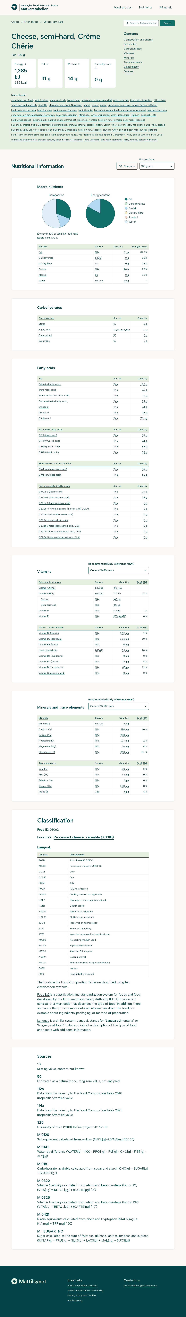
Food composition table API (82, 1285)
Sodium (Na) (45, 735)
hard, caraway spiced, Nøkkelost (140, 139)
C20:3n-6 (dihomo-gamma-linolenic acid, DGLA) (64, 508)
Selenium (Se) (46, 780)
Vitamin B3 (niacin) (48, 644)
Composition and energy (138, 39)
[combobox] (141, 23)
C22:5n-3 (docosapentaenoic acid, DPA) (60, 531)
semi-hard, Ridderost (134, 119)
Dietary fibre (45, 263)
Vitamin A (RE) (46, 593)
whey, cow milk (121, 100)
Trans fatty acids (47, 389)
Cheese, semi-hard (53, 21)
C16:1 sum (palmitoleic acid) (53, 469)
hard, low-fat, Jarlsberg (90, 129)
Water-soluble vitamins (51, 627)
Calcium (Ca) (45, 729)
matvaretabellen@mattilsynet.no (140, 1285)
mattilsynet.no (75, 1300)
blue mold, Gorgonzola (65, 129)
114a (97, 252)
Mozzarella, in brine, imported (97, 100)
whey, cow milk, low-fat (123, 124)
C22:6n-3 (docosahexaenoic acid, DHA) (59, 537)
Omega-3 (44, 406)
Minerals (129, 57)
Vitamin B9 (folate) (48, 661)
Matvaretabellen (34, 9)
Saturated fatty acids (50, 384)
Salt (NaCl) (44, 723)
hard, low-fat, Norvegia (110, 119)
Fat (40, 252)
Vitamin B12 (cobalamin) (51, 667)
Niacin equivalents (48, 650)
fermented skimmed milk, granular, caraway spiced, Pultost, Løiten (76, 124)
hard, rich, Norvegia (157, 110)
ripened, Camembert (114, 134)
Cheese (15, 21)
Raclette (42, 105)
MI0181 (98, 257)
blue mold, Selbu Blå (21, 129)
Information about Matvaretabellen (85, 1290)
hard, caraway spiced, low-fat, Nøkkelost (72, 134)
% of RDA (142, 582)
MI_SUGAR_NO (121, 329)
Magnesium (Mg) (47, 746)
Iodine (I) (43, 791)
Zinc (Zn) (43, 774)
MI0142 (99, 280)
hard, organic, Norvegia (65, 110)
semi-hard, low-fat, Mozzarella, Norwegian (33, 115)
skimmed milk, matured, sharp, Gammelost (54, 119)
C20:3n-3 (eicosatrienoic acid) (54, 503)
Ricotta (99, 134)
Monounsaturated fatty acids (54, 395)
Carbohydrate (46, 257)
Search (167, 23)
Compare (127, 166)
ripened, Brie (143, 124)
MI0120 (99, 723)
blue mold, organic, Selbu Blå (26, 124)
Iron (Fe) (43, 769)
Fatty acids (130, 44)
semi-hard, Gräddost (66, 115)
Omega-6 (44, 412)
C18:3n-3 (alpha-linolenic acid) (54, 497)
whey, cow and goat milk (24, 105)
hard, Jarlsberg (92, 139)
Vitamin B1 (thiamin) (49, 633)
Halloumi (135, 115)
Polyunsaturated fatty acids (53, 401)
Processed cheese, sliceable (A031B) (84, 837)
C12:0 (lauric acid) (48, 435)
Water (42, 280)
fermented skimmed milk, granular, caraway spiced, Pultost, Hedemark (47, 139)
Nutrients (145, 7)
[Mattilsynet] (28, 1281)
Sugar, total (44, 329)
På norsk (166, 7)
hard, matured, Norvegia (23, 110)
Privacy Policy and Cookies (82, 1295)
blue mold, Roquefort (141, 100)
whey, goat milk (58, 100)
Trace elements (133, 62)
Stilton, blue (160, 100)
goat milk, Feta (148, 115)
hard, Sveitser (41, 100)
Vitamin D (44, 610)
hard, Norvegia (44, 110)
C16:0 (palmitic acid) (49, 446)
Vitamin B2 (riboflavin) (50, 638)
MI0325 (99, 587)
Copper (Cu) (45, 786)
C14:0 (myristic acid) (49, 440)
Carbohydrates (133, 48)
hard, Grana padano (21, 119)
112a (97, 604)
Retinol (44, 599)
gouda (103, 105)
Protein (42, 269)
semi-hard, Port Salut (22, 100)
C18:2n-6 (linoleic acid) (50, 491)
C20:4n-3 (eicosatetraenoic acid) (56, 514)
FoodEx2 (43, 994)
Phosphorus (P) (47, 752)
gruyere (107, 129)
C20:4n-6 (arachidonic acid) (53, 520)
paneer (95, 105)
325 (97, 791)
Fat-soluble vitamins (50, 582)
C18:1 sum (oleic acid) (50, 474)
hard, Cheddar (85, 110)
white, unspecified (100, 115)
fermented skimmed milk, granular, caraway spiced (120, 110)
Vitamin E (44, 616)
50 (96, 263)
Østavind (152, 129)
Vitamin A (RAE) (47, 587)
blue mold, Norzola (87, 119)
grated (87, 105)
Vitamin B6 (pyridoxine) (51, 655)
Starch (42, 323)
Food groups (123, 7)
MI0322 (99, 593)
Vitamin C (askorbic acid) (52, 673)
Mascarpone (73, 100)
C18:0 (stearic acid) (49, 452)
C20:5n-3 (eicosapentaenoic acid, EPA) (59, 525)
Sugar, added (45, 335)
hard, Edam (156, 134)
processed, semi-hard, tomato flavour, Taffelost (132, 105)
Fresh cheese (31, 21)
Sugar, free (44, 340)
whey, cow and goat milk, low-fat (129, 129)
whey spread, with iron (138, 134)
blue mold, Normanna (111, 139)
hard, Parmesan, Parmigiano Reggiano (30, 134)
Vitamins (129, 53)
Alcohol (42, 274)
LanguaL (43, 1020)
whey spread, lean (42, 129)
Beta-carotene (48, 604)
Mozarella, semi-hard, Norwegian (65, 105)
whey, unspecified (120, 115)
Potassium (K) (46, 740)
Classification (131, 66)
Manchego (84, 115)
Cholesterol (45, 418)
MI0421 (99, 650)
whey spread (158, 124)
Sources (128, 71)
